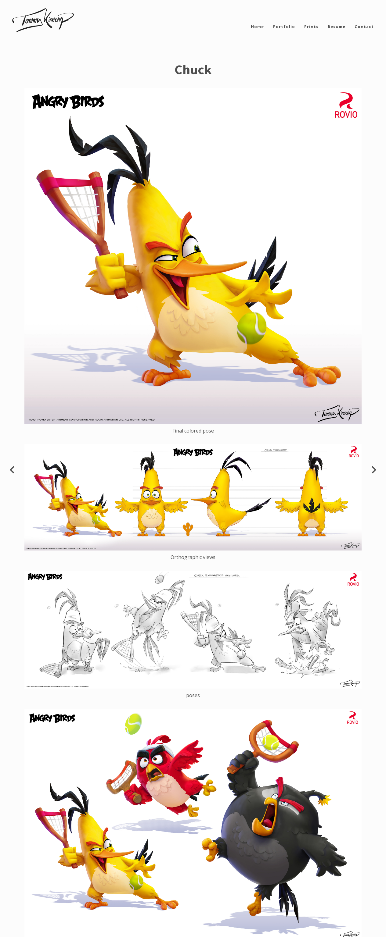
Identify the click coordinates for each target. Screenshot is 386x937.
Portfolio (284, 26)
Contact (364, 26)
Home (257, 26)
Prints (311, 26)
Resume (336, 26)
